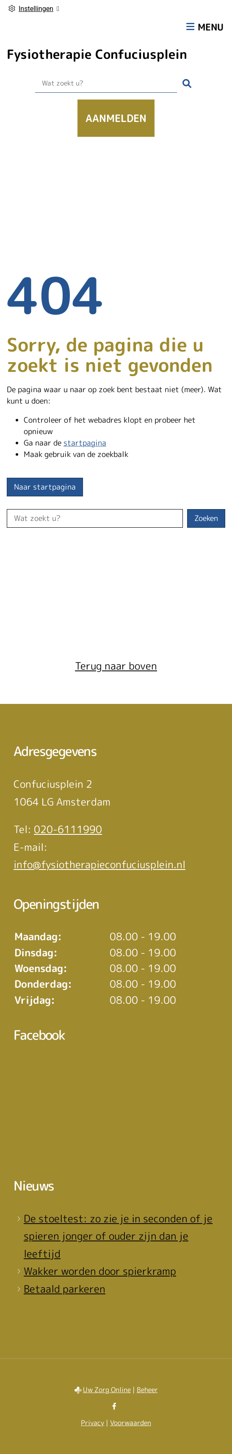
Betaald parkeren (64, 1289)
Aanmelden (116, 118)
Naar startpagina (45, 487)
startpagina (85, 443)
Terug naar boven (116, 666)
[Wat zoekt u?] (106, 83)
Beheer (147, 1389)
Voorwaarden (130, 1422)
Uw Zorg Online (107, 1389)
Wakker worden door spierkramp (100, 1271)
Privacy (92, 1422)
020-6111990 (68, 829)
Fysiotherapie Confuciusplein (97, 54)
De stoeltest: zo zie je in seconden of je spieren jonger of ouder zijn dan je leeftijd (118, 1236)
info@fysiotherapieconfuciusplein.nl (99, 864)
